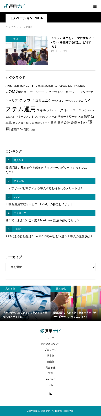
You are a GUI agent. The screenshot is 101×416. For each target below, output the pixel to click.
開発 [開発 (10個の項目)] (27, 129)
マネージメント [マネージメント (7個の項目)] (24, 116)
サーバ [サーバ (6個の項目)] (69, 100)
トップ (50, 338)
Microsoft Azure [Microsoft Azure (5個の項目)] (45, 86)
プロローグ (50, 349)
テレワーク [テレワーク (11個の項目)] (55, 110)
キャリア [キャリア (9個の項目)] (12, 100)
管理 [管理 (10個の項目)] (74, 122)
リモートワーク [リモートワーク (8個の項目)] (67, 116)
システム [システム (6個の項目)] (79, 100)
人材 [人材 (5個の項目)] (80, 116)
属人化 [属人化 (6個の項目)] (16, 123)
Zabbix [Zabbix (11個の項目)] (21, 92)
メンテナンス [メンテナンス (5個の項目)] (41, 116)
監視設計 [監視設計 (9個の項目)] (63, 122)
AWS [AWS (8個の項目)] (9, 85)
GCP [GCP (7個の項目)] (28, 85)
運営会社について (50, 343)
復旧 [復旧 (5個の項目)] (23, 123)
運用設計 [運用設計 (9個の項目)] (17, 129)
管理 (50, 373)
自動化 (50, 361)
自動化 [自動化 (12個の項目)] (82, 122)
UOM (50, 385)
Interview (50, 379)
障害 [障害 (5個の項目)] (33, 130)
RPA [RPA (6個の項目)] (75, 85)
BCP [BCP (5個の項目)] (22, 86)
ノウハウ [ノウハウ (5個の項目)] (86, 110)
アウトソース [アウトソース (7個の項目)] (60, 92)
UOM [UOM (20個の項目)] (10, 91)
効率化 (50, 355)
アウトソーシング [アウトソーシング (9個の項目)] (39, 92)
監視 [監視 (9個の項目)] (53, 122)
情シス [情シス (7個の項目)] (30, 122)
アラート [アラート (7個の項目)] (74, 92)
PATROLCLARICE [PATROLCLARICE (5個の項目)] (63, 86)
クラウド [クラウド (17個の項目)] (26, 100)
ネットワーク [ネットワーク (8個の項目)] (72, 110)
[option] (25, 303)
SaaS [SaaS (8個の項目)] (81, 85)
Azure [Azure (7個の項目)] (16, 85)
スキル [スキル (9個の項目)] (41, 110)
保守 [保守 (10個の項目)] (87, 116)
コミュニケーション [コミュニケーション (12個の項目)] (50, 100)
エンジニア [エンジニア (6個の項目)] (86, 92)
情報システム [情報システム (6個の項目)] (42, 123)
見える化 (50, 367)
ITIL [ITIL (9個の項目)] (34, 85)
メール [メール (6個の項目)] (53, 116)
